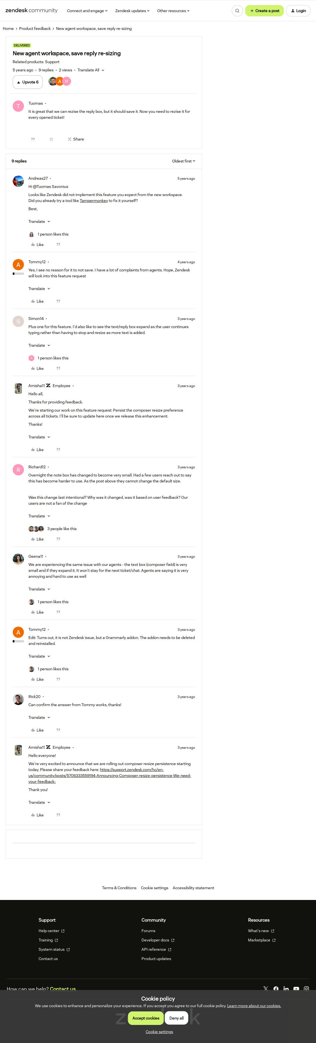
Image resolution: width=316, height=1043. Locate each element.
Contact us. (63, 989)
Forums (148, 930)
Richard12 (37, 466)
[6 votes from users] (59, 82)
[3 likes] (52, 529)
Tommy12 (37, 261)
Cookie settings (154, 887)
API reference (156, 949)
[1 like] (48, 234)
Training (48, 940)
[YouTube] (296, 989)
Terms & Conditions (119, 887)
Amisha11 (36, 385)
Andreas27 (38, 178)
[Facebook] (276, 989)
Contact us (48, 958)
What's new (261, 930)
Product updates (156, 958)
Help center (52, 930)
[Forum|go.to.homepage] (31, 10)
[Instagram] (306, 989)
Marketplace (262, 940)
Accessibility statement (193, 887)
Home (8, 28)
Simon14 (36, 318)
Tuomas (35, 103)
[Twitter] (266, 989)
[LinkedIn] (286, 989)
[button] (264, 10)
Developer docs (158, 940)
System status (54, 949)
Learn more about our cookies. (254, 1005)
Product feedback (35, 28)
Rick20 (34, 696)
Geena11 (35, 556)
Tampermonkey (94, 200)
